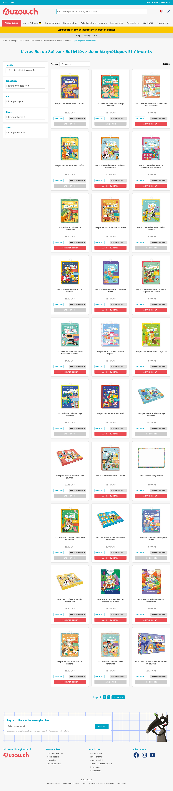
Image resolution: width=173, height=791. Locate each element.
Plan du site (121, 783)
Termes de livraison (107, 783)
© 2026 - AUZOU (86, 780)
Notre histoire (53, 756)
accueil (5, 41)
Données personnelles (71, 783)
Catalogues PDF (90, 35)
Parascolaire (133, 23)
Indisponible (69, 123)
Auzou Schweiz (32, 23)
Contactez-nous (152, 2)
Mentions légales (53, 783)
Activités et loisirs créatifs (94, 23)
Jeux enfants (116, 23)
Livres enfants (52, 23)
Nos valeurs (52, 760)
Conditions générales (89, 783)
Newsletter (165, 2)
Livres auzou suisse (32, 41)
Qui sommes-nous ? (55, 753)
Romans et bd (70, 23)
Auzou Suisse (8, 3)
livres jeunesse (16, 41)
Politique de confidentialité (59, 731)
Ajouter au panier (151, 123)
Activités (68, 41)
